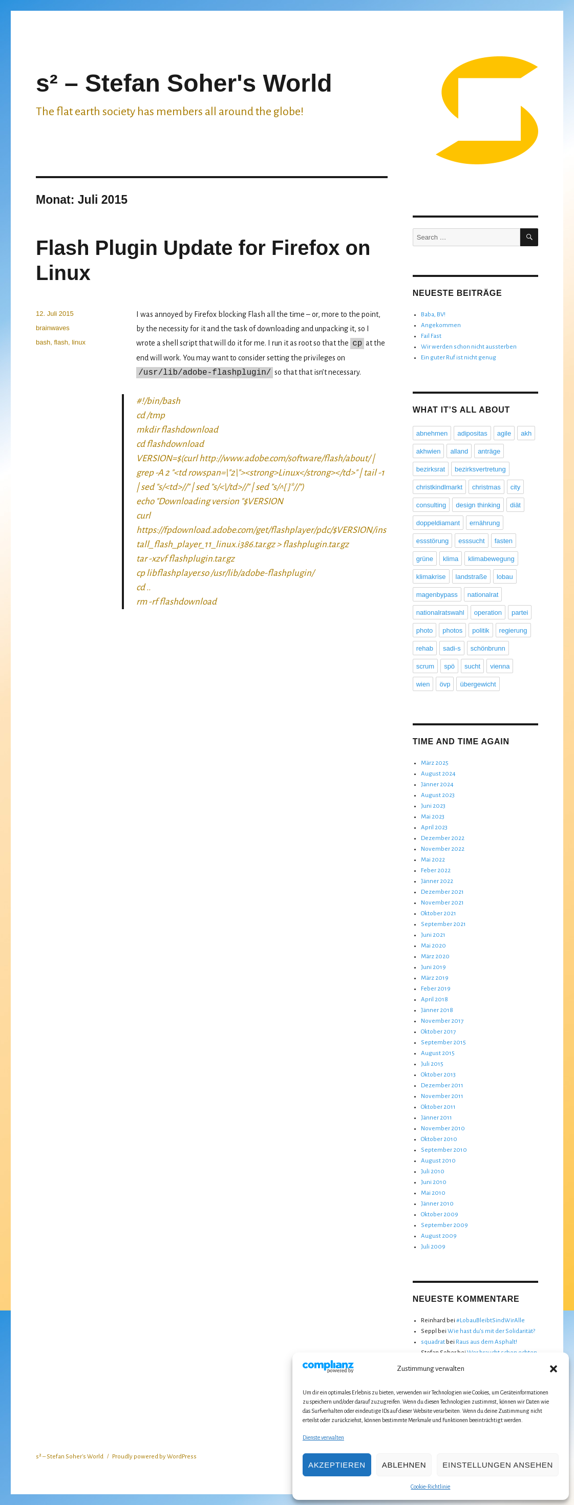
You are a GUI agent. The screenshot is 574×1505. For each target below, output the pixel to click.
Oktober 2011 (438, 1107)
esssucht (471, 541)
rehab (424, 648)
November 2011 (442, 1096)
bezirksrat (430, 469)
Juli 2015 (432, 1064)
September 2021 (443, 924)
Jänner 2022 (437, 881)
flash (61, 342)
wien (423, 684)
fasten (504, 541)
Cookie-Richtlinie (430, 1486)
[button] (553, 1369)
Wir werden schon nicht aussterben (469, 346)
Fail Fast (431, 336)
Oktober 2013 (438, 1074)
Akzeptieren (337, 1464)
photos (452, 630)
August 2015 (438, 1053)
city (516, 487)
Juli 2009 (433, 1246)
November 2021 (442, 902)
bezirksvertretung (480, 469)
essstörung (432, 541)
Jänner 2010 (437, 1203)
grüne (424, 559)
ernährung (485, 523)
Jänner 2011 (436, 1117)
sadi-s (452, 648)
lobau (505, 576)
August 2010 (438, 1160)
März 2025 (435, 763)
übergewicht (478, 684)
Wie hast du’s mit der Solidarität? (491, 1331)
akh (526, 433)
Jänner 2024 (437, 784)
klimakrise (431, 576)
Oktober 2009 (439, 1214)
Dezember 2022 (442, 838)
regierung (513, 630)
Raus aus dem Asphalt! (486, 1342)
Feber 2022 (436, 870)
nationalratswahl (440, 612)
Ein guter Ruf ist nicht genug (458, 357)
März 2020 (435, 956)
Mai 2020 (433, 945)
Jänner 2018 (437, 1010)
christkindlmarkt (439, 487)
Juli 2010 (432, 1171)
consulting (431, 505)
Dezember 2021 (442, 892)
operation (488, 612)
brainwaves (53, 328)
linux (79, 342)
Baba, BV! (433, 314)
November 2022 (442, 849)
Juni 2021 (433, 935)
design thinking (478, 505)
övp (444, 684)
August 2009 (439, 1236)
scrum (425, 666)
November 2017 (442, 1021)
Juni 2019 (433, 967)
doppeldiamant (438, 523)
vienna (499, 666)
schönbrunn (488, 648)
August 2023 (438, 795)
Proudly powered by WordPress (154, 1456)
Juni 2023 (433, 806)
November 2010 (443, 1128)
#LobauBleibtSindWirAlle (490, 1320)
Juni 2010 (434, 1182)
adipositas (472, 433)
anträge (489, 451)
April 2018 (434, 999)
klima (450, 559)
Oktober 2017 (438, 1031)
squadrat (433, 1342)
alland (459, 451)
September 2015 (443, 1042)
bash (43, 342)
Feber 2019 (436, 988)
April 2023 (434, 827)
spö (449, 666)
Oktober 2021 (438, 913)
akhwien (428, 451)
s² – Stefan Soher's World (184, 83)
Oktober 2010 (439, 1139)
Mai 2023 (432, 816)
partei (520, 612)
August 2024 (438, 773)
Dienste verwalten (323, 1437)
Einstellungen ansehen (497, 1464)
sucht (472, 666)
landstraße (471, 576)
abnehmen (432, 433)
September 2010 (444, 1150)
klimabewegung (491, 559)
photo (424, 630)
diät (515, 505)
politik (480, 630)
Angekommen (441, 325)
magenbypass (437, 594)
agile (504, 433)
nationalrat (483, 594)
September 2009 (444, 1225)
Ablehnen (404, 1464)
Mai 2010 (433, 1193)
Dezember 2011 (442, 1085)
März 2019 (435, 978)
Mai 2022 (433, 859)
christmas (486, 487)
